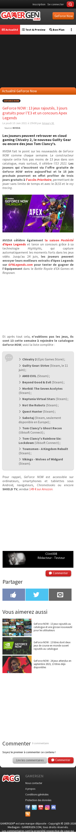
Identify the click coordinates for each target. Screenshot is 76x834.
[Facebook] (27, 807)
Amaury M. (48, 123)
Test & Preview (33, 29)
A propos (30, 789)
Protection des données (38, 800)
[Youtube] (40, 807)
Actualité (10, 29)
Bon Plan (56, 29)
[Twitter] (34, 807)
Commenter (60, 573)
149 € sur (40, 489)
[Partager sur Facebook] (13, 595)
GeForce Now (11, 100)
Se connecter (55, 4)
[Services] (27, 814)
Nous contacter (33, 783)
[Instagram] (47, 807)
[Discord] (53, 807)
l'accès (38, 180)
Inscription (39, 4)
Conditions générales (36, 794)
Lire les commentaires (30, 760)
